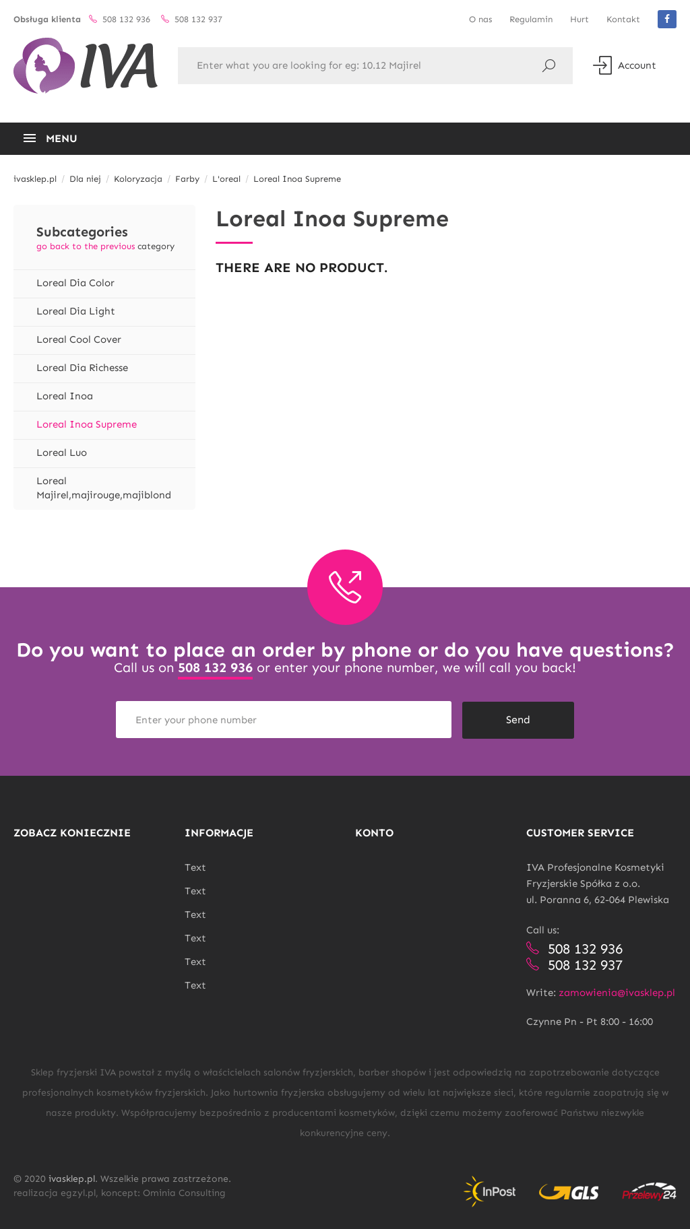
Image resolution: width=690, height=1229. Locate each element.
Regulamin (531, 19)
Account (624, 65)
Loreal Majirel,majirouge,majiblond (103, 488)
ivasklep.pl (72, 1178)
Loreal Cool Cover (78, 339)
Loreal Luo (61, 452)
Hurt (579, 19)
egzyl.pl (78, 1192)
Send (518, 718)
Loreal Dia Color (75, 283)
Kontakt (623, 19)
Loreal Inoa (64, 396)
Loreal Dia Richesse (82, 368)
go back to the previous (85, 246)
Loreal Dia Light (75, 311)
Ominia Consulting (184, 1192)
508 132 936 (215, 667)
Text (195, 867)
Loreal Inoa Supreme (86, 424)
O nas (480, 19)
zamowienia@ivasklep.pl (617, 992)
